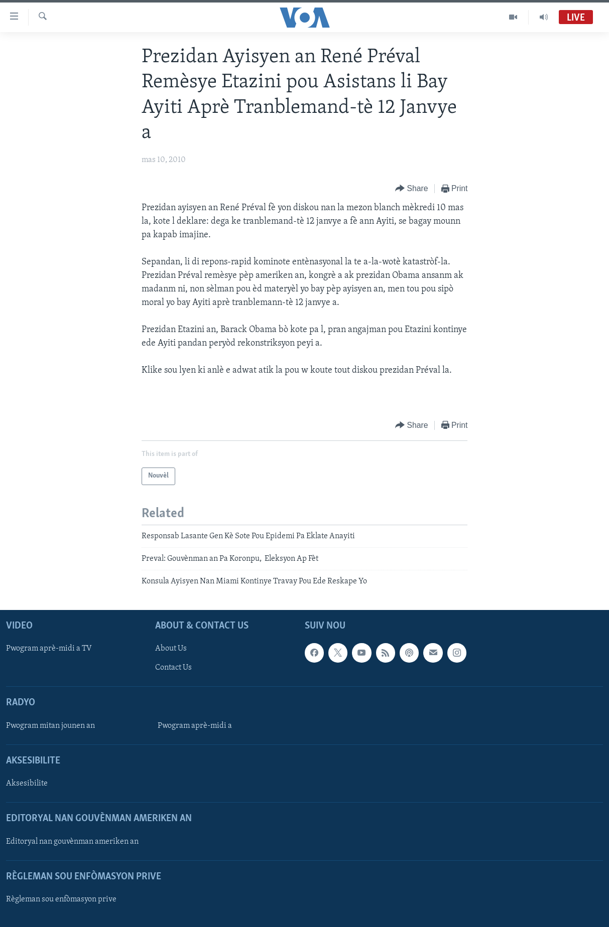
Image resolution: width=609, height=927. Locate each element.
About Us (171, 649)
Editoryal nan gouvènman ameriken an (72, 841)
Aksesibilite (27, 784)
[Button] (411, 189)
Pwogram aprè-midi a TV (49, 649)
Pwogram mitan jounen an (50, 726)
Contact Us (173, 668)
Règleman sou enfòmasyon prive (61, 899)
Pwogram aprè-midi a (195, 726)
